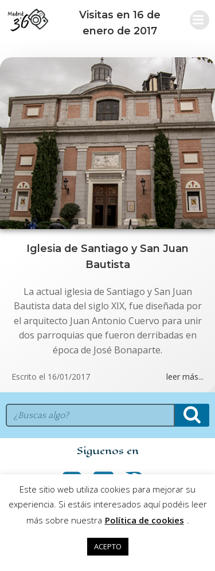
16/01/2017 (69, 376)
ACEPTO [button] (108, 546)
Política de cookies (144, 520)
